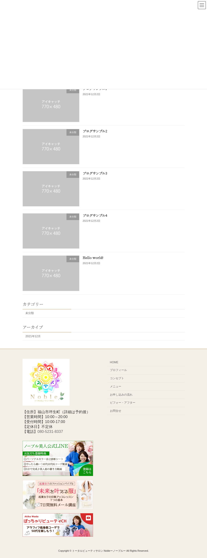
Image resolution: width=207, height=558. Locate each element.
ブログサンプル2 (94, 130)
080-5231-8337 (50, 432)
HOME (114, 362)
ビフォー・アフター (122, 402)
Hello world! (92, 257)
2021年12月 (33, 336)
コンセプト (117, 378)
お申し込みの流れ (121, 394)
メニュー (115, 386)
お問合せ (115, 410)
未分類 (29, 313)
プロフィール (118, 370)
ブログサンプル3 (94, 173)
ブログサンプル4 (94, 215)
